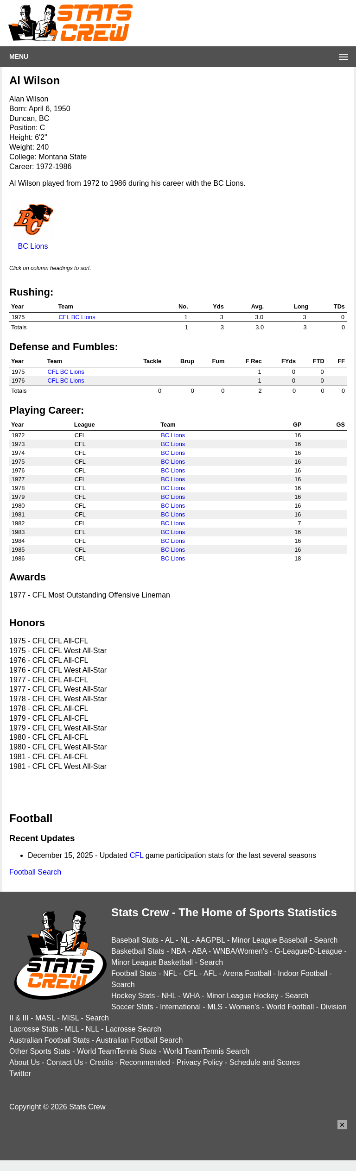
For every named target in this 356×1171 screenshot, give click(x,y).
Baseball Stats (135, 940)
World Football (290, 1007)
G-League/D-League (308, 951)
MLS (214, 1007)
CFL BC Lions (76, 317)
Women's (244, 1007)
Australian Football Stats (49, 1040)
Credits (101, 1062)
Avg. (257, 306)
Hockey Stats (133, 996)
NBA (178, 951)
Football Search (35, 872)
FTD (318, 361)
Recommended (145, 1062)
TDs (339, 306)
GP (297, 424)
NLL (92, 1029)
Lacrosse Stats (33, 1029)
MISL (70, 1018)
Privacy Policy (200, 1062)
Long (301, 306)
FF (341, 361)
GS (341, 424)
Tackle (152, 361)
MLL (72, 1029)
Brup (187, 361)
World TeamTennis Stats (117, 1051)
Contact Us (64, 1062)
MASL (45, 1018)
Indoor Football (302, 973)
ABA (199, 951)
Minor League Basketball (152, 962)
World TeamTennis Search (206, 1051)
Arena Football (247, 973)
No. (183, 306)
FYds (288, 361)
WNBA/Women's (240, 951)
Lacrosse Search (133, 1029)
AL (169, 940)
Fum (218, 361)
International (180, 1007)
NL (185, 940)
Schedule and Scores (264, 1062)
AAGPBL (210, 940)
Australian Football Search (139, 1040)
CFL (137, 855)
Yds (218, 306)
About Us (24, 1062)
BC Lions (33, 242)
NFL (170, 973)
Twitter (20, 1073)
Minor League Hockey (242, 996)
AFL (210, 973)
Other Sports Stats (39, 1051)
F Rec (254, 361)
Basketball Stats (138, 951)
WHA (191, 996)
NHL (168, 996)
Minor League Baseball (270, 940)
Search (326, 940)
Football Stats (134, 973)
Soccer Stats (132, 1007)
